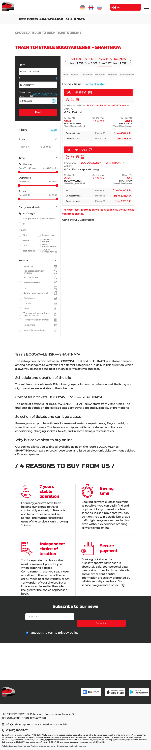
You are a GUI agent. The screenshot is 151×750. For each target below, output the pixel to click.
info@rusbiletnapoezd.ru (20, 724)
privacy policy (68, 626)
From (22, 64)
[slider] (19, 172)
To (20, 78)
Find (38, 112)
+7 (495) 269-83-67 (16, 730)
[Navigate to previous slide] (66, 61)
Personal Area (125, 7)
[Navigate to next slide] (130, 61)
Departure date (26, 94)
